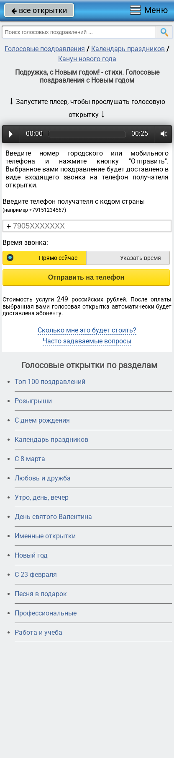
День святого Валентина (53, 517)
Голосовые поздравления (45, 49)
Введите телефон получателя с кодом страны (74, 205)
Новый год (31, 555)
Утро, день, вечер (42, 497)
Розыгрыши (33, 401)
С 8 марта (30, 459)
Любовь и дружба (43, 478)
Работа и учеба (38, 632)
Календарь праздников (128, 49)
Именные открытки (45, 536)
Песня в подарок (41, 594)
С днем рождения (42, 420)
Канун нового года (87, 59)
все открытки (39, 10)
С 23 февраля (36, 575)
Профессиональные (46, 613)
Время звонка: (25, 243)
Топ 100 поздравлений (50, 382)
